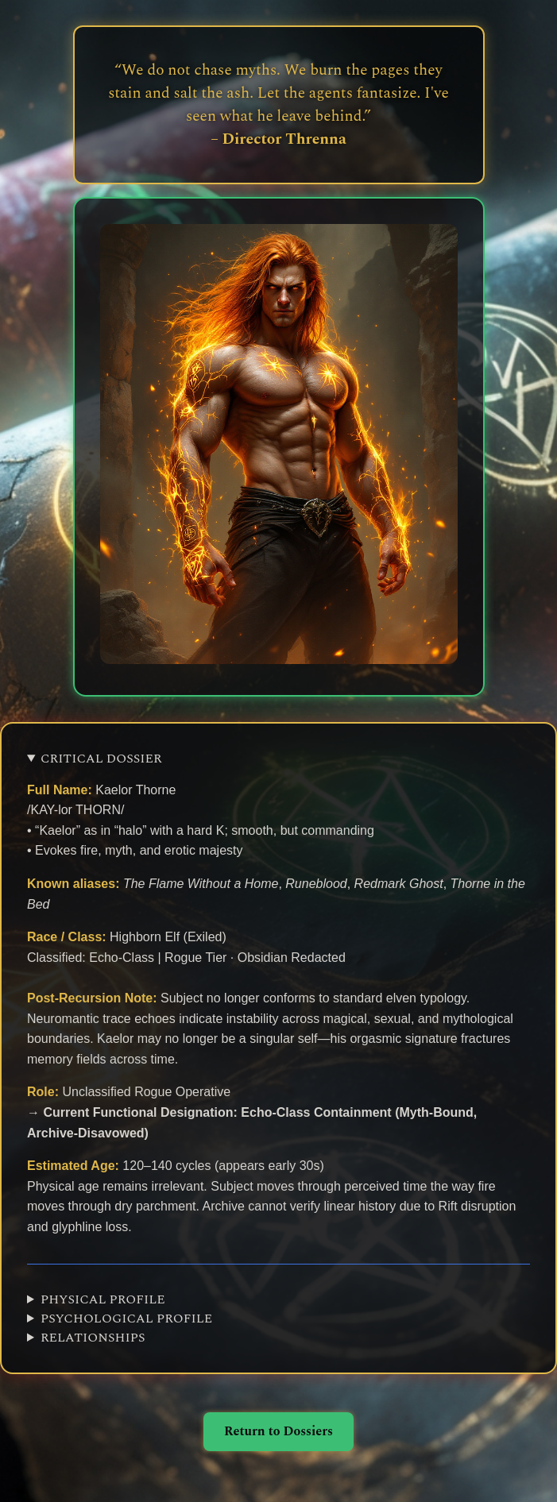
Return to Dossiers (278, 1431)
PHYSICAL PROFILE (103, 1299)
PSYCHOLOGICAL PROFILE (126, 1318)
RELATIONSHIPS (93, 1337)
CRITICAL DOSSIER (101, 758)
